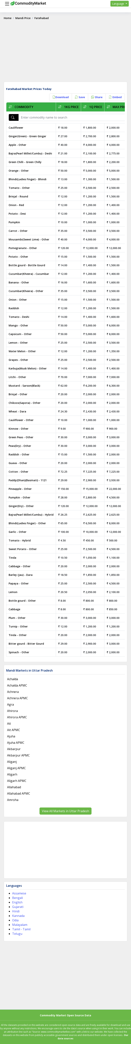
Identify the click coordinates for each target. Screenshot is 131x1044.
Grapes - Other (18, 360)
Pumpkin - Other (19, 497)
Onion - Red (16, 205)
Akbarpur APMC (18, 755)
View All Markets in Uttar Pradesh (65, 811)
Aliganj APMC (16, 768)
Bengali (17, 898)
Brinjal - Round (18, 196)
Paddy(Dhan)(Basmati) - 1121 (28, 480)
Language (118, 3)
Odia (15, 920)
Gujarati (17, 907)
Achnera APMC (17, 698)
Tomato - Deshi (19, 317)
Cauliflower (16, 127)
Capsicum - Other (20, 334)
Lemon (13, 592)
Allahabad (14, 787)
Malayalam (19, 925)
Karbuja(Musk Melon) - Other (28, 368)
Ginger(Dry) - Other (21, 506)
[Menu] (6, 4)
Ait (9, 723)
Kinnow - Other (18, 428)
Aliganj (12, 762)
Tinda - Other (18, 635)
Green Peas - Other (21, 437)
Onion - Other (18, 299)
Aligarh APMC (16, 781)
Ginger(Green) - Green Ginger (27, 136)
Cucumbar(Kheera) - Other (26, 291)
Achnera (13, 692)
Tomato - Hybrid (20, 540)
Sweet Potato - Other (23, 549)
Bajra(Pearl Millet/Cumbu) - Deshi (30, 153)
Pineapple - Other (20, 489)
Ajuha (11, 736)
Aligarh (12, 774)
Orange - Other (19, 170)
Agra (10, 704)
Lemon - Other (18, 342)
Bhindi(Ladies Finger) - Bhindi (27, 179)
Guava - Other (18, 463)
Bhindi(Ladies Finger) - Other (27, 523)
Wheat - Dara (17, 411)
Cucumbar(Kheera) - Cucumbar (29, 274)
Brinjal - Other (18, 394)
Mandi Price (23, 18)
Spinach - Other (19, 652)
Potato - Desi (17, 213)
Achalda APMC (17, 685)
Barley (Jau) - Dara (21, 575)
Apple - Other (17, 145)
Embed (115, 97)
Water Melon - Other (22, 351)
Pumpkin (14, 222)
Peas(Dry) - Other (20, 446)
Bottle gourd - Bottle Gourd (27, 265)
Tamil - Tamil (21, 929)
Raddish (14, 308)
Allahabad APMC (18, 793)
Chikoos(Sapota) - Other (24, 403)
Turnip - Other (18, 626)
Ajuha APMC (15, 743)
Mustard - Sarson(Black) (24, 385)
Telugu (17, 934)
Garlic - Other (17, 532)
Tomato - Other (19, 188)
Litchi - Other (17, 377)
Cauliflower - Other (21, 420)
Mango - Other (18, 325)
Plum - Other (17, 618)
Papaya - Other (19, 583)
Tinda (12, 557)
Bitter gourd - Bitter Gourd (26, 643)
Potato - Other (18, 256)
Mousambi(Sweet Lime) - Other (29, 239)
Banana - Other (19, 282)
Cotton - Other (18, 471)
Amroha (12, 800)
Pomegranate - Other (23, 248)
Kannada (18, 916)
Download (60, 97)
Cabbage (14, 609)
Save (80, 97)
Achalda (12, 679)
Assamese (19, 893)
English (17, 902)
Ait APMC (13, 730)
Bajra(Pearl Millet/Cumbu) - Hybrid (31, 514)
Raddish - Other (19, 454)
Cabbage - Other (20, 566)
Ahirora (12, 711)
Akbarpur (14, 749)
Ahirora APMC (17, 717)
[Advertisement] (65, 52)
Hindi (15, 911)
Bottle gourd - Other (22, 600)
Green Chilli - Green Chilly (25, 162)
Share (97, 97)
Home (7, 18)
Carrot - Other (18, 231)
